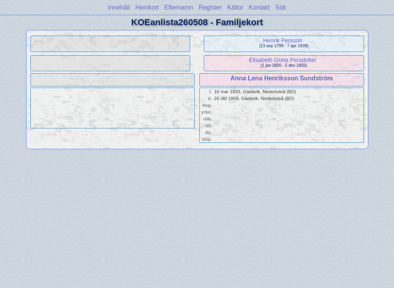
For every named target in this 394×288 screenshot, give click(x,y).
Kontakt (259, 7)
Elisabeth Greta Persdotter (282, 60)
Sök (280, 7)
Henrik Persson (282, 40)
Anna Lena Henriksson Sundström (282, 78)
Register (210, 7)
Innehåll (119, 7)
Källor (235, 7)
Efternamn (178, 7)
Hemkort (147, 7)
